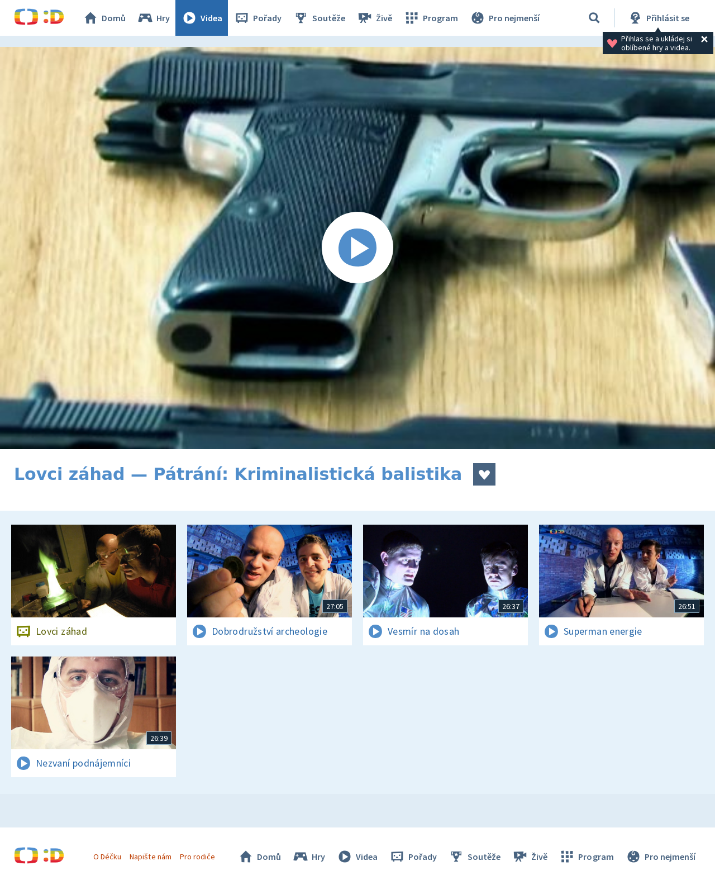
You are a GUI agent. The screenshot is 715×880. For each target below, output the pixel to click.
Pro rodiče (197, 857)
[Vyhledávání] (594, 18)
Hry (153, 17)
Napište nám (150, 857)
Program (430, 17)
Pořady (257, 17)
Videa (201, 17)
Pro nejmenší (504, 17)
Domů (104, 17)
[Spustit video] (357, 248)
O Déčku (107, 857)
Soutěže (319, 17)
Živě (374, 17)
